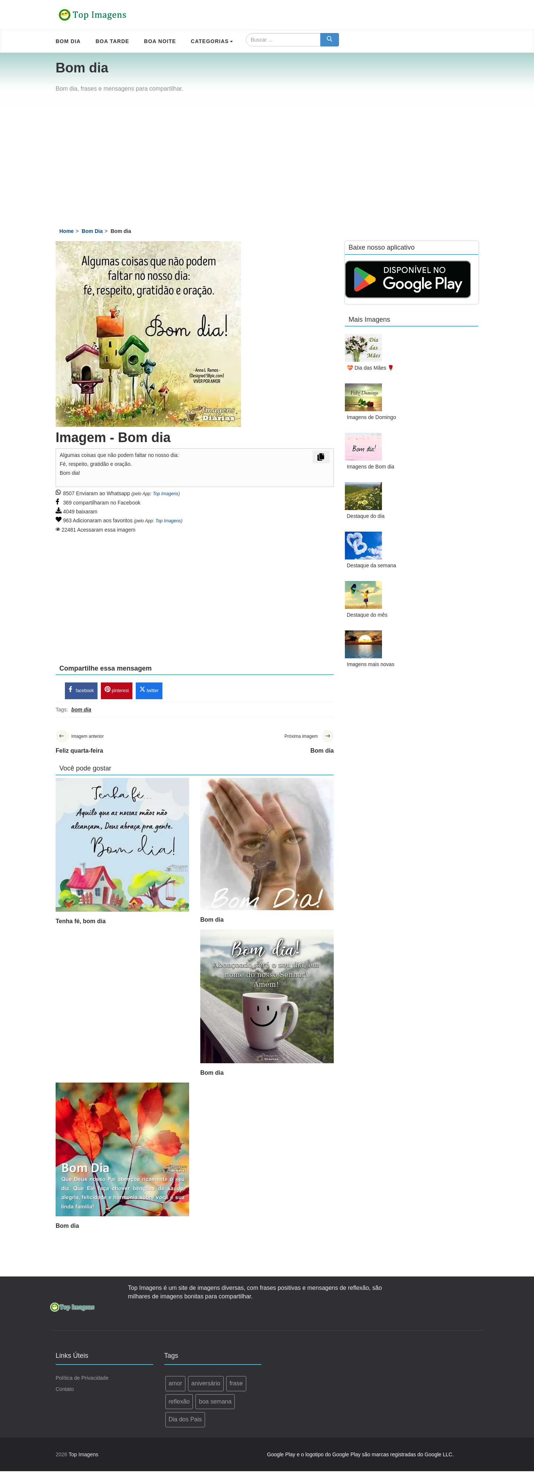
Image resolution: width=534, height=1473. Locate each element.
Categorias (212, 41)
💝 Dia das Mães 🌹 (370, 368)
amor (175, 1385)
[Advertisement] (267, 162)
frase (236, 1385)
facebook (81, 690)
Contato (65, 1391)
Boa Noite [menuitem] (160, 41)
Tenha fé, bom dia (81, 923)
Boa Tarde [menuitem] (112, 41)
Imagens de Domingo (371, 417)
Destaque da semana (371, 565)
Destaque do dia (366, 516)
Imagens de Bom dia (370, 467)
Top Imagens (165, 493)
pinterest (117, 690)
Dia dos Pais (185, 1421)
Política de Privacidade (82, 1380)
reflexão (179, 1403)
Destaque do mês (367, 615)
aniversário (205, 1385)
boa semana (215, 1403)
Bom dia (212, 921)
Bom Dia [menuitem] (68, 41)
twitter (148, 690)
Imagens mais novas (370, 664)
